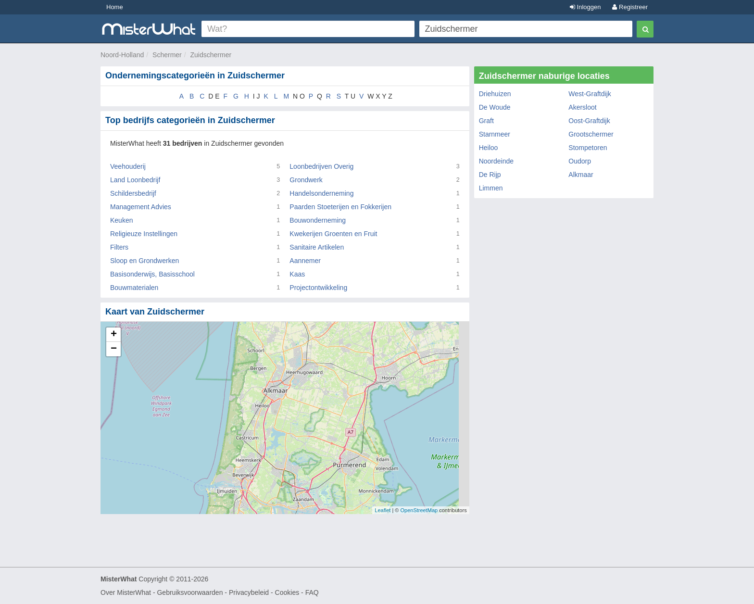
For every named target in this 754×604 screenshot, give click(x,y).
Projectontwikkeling (318, 287)
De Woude (495, 107)
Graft (486, 121)
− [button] (114, 349)
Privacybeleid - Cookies (264, 592)
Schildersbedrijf (133, 193)
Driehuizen (495, 94)
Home (114, 7)
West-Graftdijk (589, 94)
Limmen (491, 188)
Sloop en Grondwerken (144, 260)
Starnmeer (494, 134)
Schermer (167, 55)
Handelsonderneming (321, 193)
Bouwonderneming (317, 220)
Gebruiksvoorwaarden (190, 592)
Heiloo (488, 147)
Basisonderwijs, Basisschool (152, 274)
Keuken (121, 220)
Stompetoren (587, 147)
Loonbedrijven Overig (321, 166)
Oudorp (579, 161)
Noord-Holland (122, 55)
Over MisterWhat (126, 592)
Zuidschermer (211, 55)
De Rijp (490, 174)
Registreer (630, 7)
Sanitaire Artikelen (316, 247)
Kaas (297, 274)
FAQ (312, 592)
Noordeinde (496, 161)
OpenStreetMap (419, 510)
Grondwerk (305, 180)
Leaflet (382, 510)
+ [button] (114, 334)
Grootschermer (590, 134)
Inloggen (585, 7)
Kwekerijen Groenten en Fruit (333, 234)
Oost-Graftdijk (589, 121)
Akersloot (582, 107)
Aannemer (305, 260)
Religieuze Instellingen (143, 234)
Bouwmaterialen (134, 287)
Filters (119, 247)
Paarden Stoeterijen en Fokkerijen (340, 207)
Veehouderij (128, 166)
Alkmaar (580, 174)
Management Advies (140, 207)
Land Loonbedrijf (135, 180)
